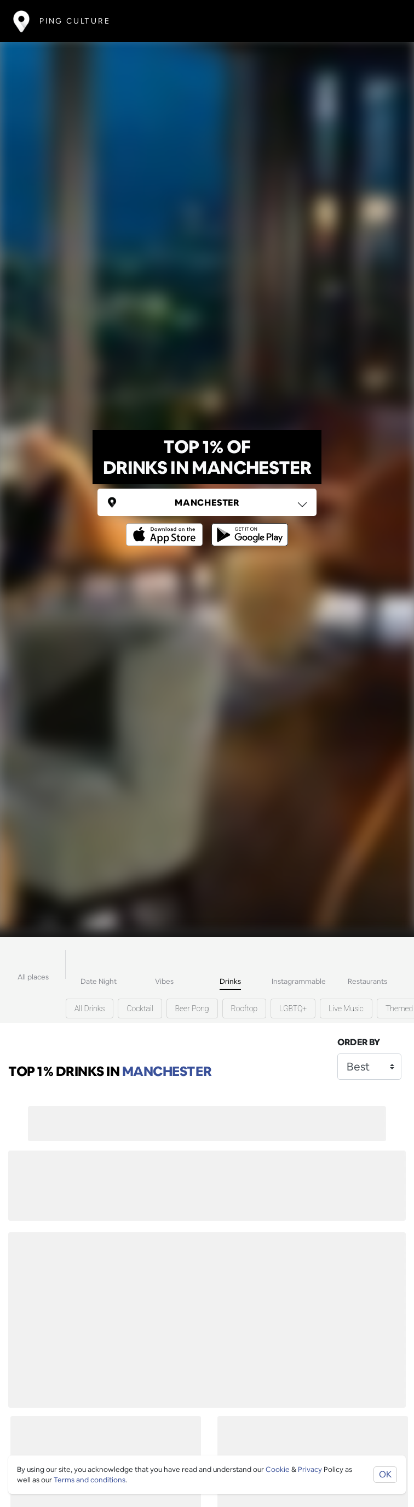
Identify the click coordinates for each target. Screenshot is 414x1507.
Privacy (310, 1469)
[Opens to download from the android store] (247, 526)
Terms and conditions (89, 1480)
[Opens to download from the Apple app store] (166, 526)
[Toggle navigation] (385, 21)
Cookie (278, 1469)
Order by (358, 1042)
